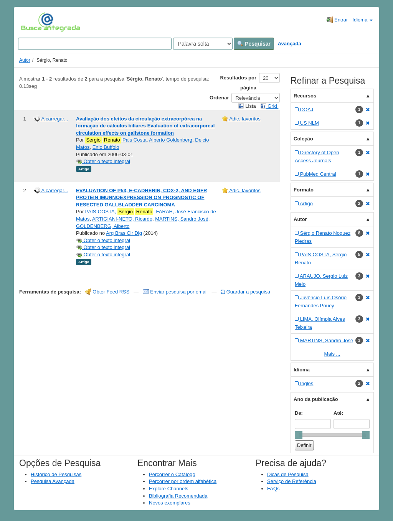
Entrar (337, 19)
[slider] (298, 435)
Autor (24, 60)
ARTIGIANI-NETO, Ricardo (122, 219)
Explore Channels (168, 488)
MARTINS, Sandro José (181, 219)
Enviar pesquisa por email (176, 292)
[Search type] (203, 44)
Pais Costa (116, 140)
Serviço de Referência (291, 481)
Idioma (362, 20)
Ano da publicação (316, 399)
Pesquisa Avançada (52, 481)
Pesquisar (254, 44)
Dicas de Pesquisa (288, 474)
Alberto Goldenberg (170, 140)
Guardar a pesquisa (245, 292)
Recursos (305, 96)
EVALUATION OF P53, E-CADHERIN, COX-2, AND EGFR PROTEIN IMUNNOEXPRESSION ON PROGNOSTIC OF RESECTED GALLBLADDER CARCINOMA (141, 198)
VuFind (33, 22)
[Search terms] (95, 44)
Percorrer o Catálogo (172, 474)
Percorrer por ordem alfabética (182, 481)
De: (299, 413)
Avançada (289, 43)
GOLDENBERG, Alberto (102, 226)
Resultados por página (238, 83)
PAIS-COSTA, (119, 211)
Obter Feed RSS (107, 292)
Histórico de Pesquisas (56, 474)
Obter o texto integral (103, 161)
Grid (269, 106)
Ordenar (219, 98)
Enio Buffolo (105, 147)
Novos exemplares (169, 503)
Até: (338, 413)
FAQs (273, 488)
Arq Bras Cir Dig (124, 233)
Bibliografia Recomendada (178, 496)
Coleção (303, 139)
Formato (304, 190)
